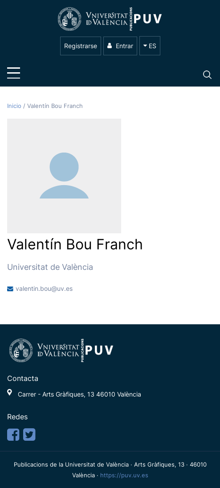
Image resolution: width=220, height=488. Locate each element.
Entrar (120, 46)
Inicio (15, 106)
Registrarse (80, 46)
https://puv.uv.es (124, 475)
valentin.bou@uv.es (44, 288)
